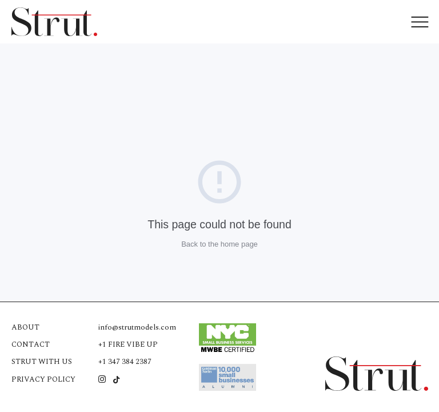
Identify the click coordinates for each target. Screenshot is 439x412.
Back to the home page (219, 244)
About (25, 327)
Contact (30, 344)
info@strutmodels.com (137, 327)
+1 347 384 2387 (124, 361)
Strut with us (41, 361)
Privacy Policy (43, 379)
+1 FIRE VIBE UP (128, 344)
